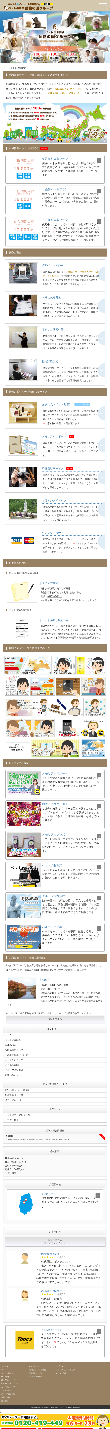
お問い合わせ (12, 1071)
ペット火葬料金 (13, 1038)
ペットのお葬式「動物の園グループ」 (51, 1402)
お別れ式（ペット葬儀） (17, 1086)
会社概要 (11, 1168)
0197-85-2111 (54, 595)
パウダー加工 (12, 1115)
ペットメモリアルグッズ (17, 1110)
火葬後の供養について (16, 1052)
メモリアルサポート (15, 1095)
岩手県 (13, 68)
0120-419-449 (18, 1157)
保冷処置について (14, 1047)
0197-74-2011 (54, 987)
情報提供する (55, 1018)
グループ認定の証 (14, 1066)
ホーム (6, 68)
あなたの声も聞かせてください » (55, 1236)
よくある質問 (12, 1062)
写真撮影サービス (14, 1091)
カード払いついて (14, 1057)
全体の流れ (10, 1043)
